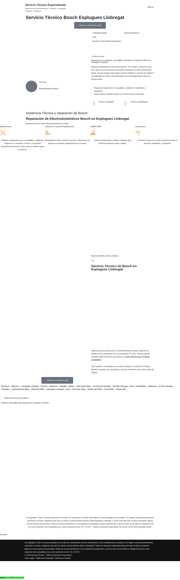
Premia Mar (110, 390)
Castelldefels (141, 387)
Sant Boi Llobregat (120, 387)
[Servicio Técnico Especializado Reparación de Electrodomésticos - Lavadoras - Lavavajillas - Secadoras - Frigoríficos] (46, 7)
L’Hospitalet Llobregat (30, 387)
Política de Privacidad (44, 577)
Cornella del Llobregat (102, 387)
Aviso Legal (29, 577)
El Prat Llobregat (166, 387)
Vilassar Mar (122, 390)
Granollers (5, 390)
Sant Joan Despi (79, 390)
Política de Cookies (63, 577)
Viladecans (153, 387)
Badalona (54, 387)
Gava (68, 390)
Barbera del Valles (95, 390)
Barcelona (5, 387)
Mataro (72, 387)
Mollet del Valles (38, 390)
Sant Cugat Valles (84, 387)
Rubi (132, 387)
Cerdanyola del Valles (20, 390)
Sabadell (63, 387)
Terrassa (44, 387)
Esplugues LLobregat (55, 390)
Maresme (15, 387)
